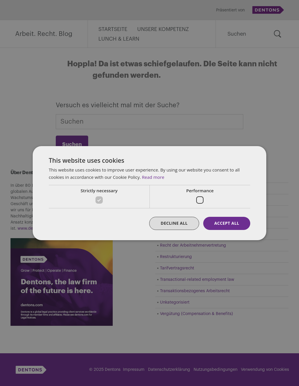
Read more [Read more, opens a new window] (153, 177)
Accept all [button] (226, 223)
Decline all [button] (174, 223)
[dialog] (149, 193)
